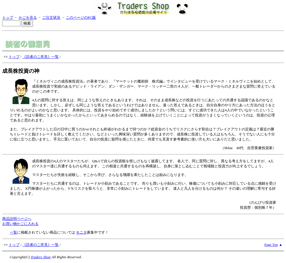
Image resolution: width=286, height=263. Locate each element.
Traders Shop (41, 257)
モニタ (81, 232)
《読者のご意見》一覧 (40, 57)
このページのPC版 (81, 17)
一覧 (13, 232)
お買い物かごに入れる (20, 224)
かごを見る (28, 17)
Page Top (271, 245)
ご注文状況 (51, 17)
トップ (7, 17)
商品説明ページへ (16, 219)
